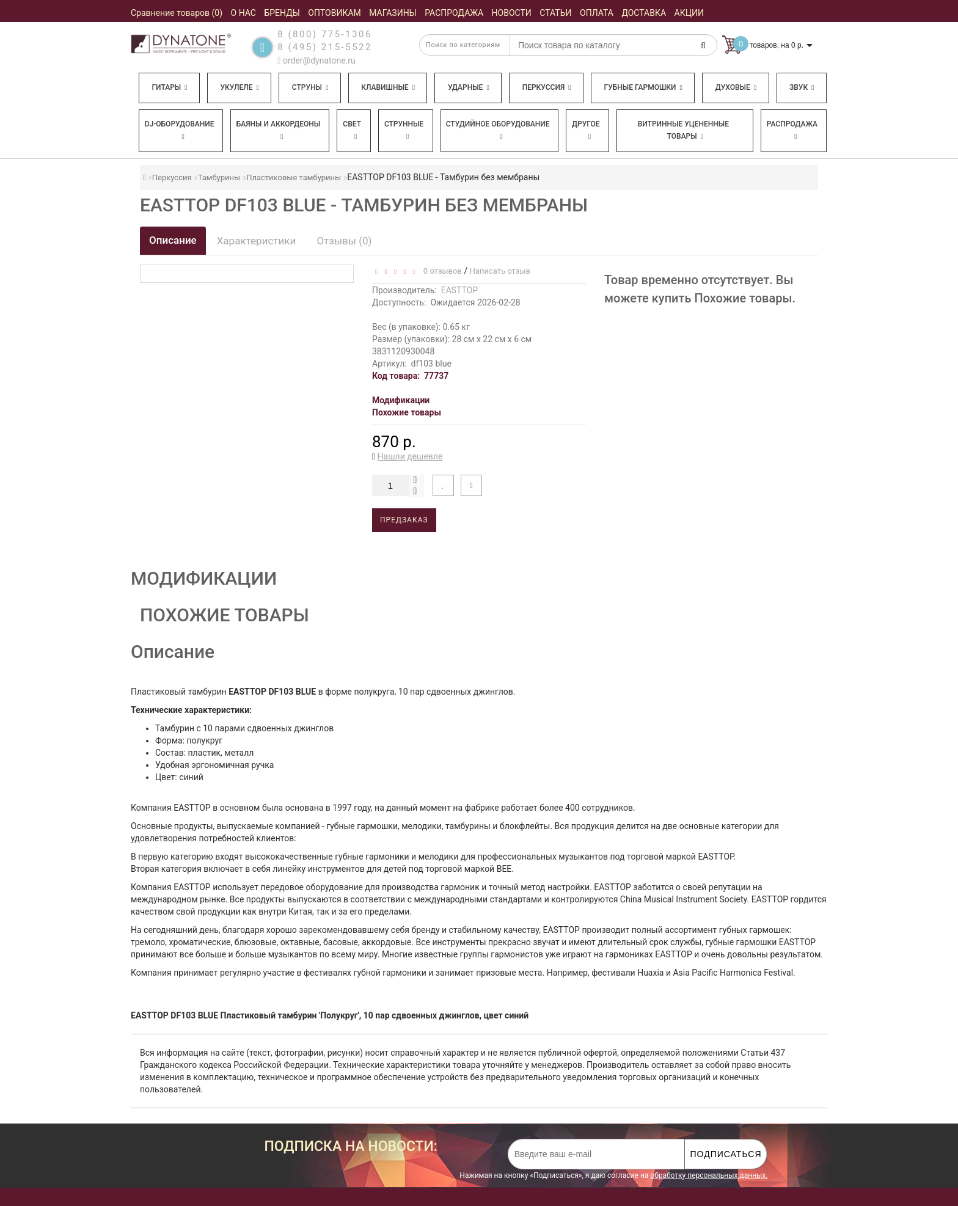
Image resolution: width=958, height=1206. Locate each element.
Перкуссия (546, 87)
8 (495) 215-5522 (324, 47)
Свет (352, 130)
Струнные (403, 130)
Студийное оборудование (498, 130)
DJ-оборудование (179, 130)
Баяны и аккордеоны (278, 130)
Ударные (468, 87)
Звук (801, 87)
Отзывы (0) (343, 241)
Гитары (169, 87)
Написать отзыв (500, 271)
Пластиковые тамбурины (293, 177)
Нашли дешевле (410, 456)
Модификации (401, 400)
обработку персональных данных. (708, 1175)
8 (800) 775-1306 (324, 34)
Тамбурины (219, 177)
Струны (310, 87)
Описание (173, 240)
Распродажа (792, 130)
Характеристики (256, 241)
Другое (586, 130)
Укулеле (239, 87)
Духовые (735, 87)
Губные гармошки (643, 87)
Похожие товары (406, 412)
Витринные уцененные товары (683, 130)
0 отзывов (440, 271)
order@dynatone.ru (316, 60)
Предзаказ (404, 520)
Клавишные (388, 87)
